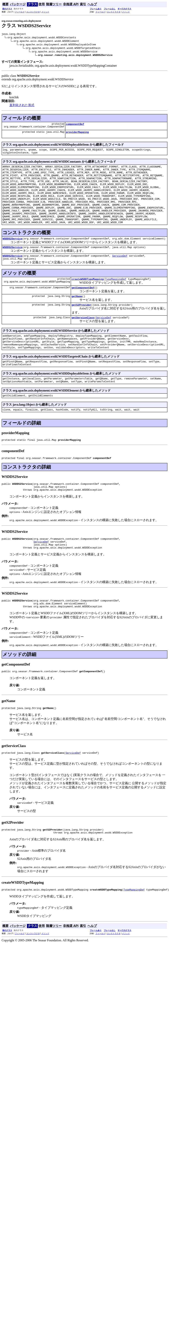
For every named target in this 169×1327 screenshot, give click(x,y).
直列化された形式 (21, 105)
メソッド (45, 12)
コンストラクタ (33, 12)
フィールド (20, 12)
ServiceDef (119, 272)
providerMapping (77, 133)
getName (77, 315)
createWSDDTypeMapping (88, 296)
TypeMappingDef (115, 296)
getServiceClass (83, 337)
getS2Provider (81, 324)
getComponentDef (83, 305)
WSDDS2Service (12, 253)
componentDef (75, 125)
